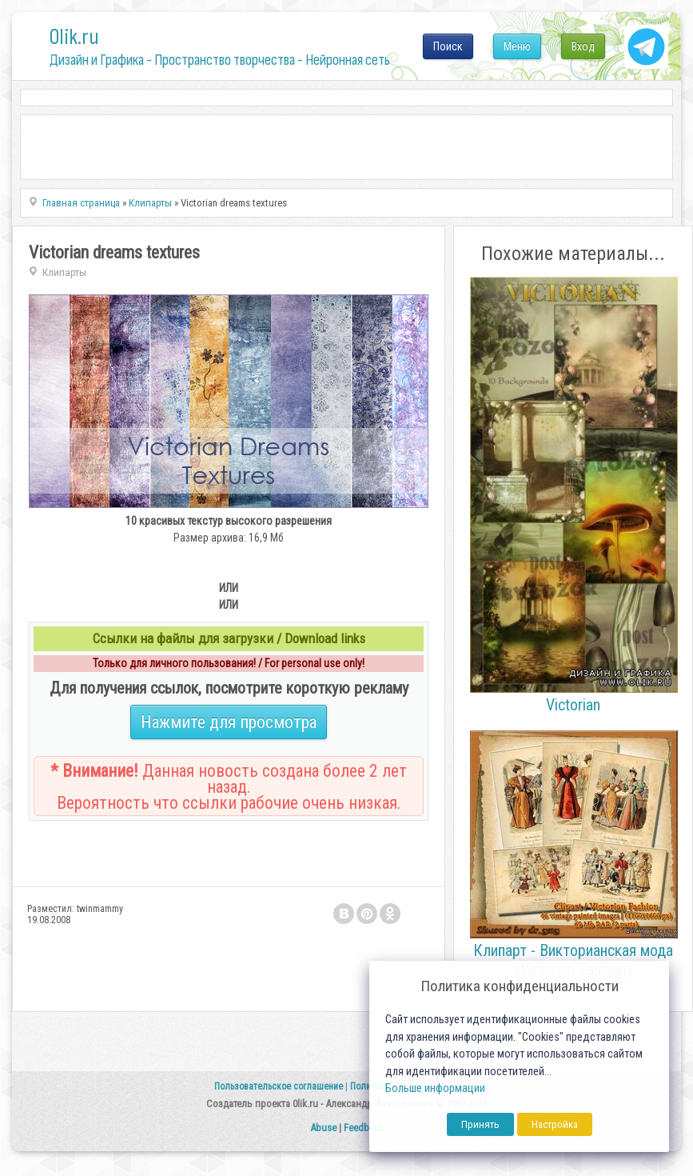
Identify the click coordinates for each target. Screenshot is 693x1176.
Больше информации (435, 1088)
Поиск (448, 46)
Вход (583, 46)
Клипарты (64, 272)
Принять (480, 1124)
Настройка (555, 1124)
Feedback (364, 1128)
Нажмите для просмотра (229, 722)
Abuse (323, 1128)
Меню (517, 46)
